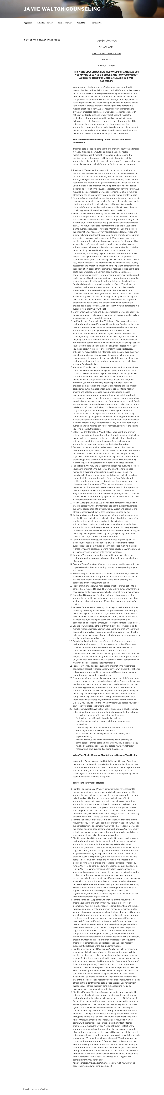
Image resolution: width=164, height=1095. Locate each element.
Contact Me (97, 23)
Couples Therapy (65, 23)
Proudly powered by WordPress (36, 1089)
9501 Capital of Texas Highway (106, 53)
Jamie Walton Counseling (62, 9)
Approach (28, 23)
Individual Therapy (45, 23)
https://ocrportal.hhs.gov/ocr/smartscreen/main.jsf (97, 1063)
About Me (82, 23)
